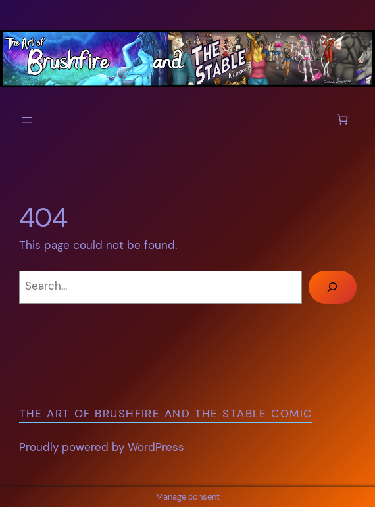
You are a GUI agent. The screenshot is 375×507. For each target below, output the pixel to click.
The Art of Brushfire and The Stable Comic (165, 414)
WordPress (156, 447)
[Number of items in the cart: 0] (342, 119)
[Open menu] (27, 120)
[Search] (332, 287)
